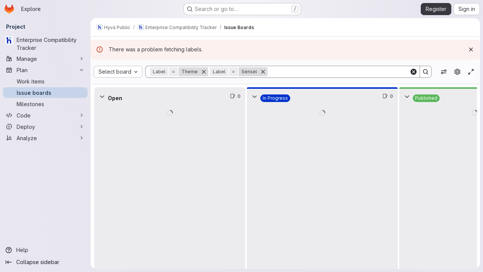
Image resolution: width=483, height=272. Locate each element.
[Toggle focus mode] (471, 72)
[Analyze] (45, 138)
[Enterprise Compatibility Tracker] (45, 44)
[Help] (45, 250)
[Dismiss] (470, 49)
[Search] (338, 71)
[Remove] (203, 71)
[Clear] (413, 71)
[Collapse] (101, 96)
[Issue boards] (45, 92)
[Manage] (45, 58)
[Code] (45, 115)
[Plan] (45, 70)
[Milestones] (45, 104)
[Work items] (45, 81)
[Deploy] (45, 126)
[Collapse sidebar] (45, 262)
